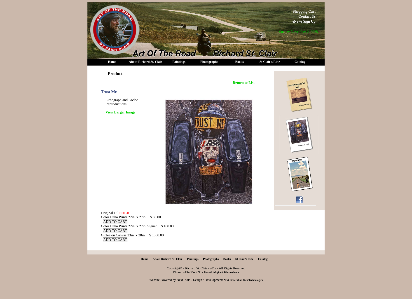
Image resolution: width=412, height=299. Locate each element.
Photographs (209, 62)
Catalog (300, 62)
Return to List (244, 83)
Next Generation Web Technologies (243, 280)
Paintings (178, 62)
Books (239, 62)
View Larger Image (120, 112)
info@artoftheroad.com (226, 272)
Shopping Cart (304, 11)
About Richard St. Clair (145, 62)
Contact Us (307, 16)
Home (112, 62)
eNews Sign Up (304, 21)
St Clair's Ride (270, 62)
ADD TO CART (115, 222)
